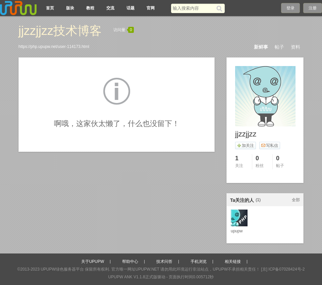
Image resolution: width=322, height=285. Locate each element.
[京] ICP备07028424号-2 (283, 269)
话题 (130, 8)
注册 (313, 8)
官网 (151, 8)
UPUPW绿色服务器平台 (62, 269)
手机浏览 (199, 261)
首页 (50, 8)
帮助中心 (130, 261)
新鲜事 (261, 47)
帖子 (279, 47)
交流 (110, 8)
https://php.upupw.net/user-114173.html (53, 46)
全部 (296, 199)
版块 (70, 8)
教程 (90, 8)
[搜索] (220, 8)
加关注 (245, 145)
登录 (290, 8)
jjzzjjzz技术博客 (60, 31)
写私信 (269, 145)
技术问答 (164, 261)
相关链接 (233, 261)
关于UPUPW (92, 261)
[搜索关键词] (194, 8)
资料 (295, 47)
